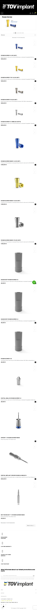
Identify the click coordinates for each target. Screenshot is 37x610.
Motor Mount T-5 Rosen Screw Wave (13, 514)
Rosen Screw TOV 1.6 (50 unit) (10, 77)
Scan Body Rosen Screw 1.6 (9, 279)
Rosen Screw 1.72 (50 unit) (9, 99)
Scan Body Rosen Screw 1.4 (9, 319)
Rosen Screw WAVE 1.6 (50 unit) (10, 200)
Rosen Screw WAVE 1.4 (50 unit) (10, 161)
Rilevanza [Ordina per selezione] (18, 35)
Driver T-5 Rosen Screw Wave (10, 437)
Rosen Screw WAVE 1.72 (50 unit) (11, 240)
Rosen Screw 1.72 (6, 358)
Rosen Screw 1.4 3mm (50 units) (11, 121)
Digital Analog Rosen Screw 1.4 (11, 398)
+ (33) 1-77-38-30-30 (6, 600)
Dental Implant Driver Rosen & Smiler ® (14, 475)
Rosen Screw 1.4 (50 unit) (9, 55)
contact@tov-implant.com (6, 599)
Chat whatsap (5, 563)
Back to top (30, 525)
